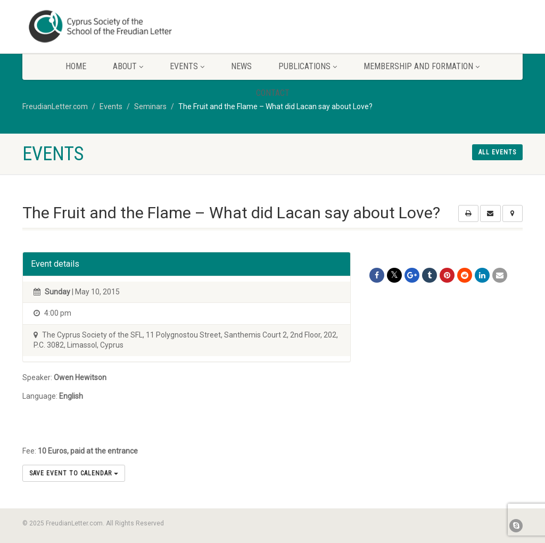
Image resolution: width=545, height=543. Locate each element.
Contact (273, 93)
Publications (307, 66)
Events (187, 66)
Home (75, 66)
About (128, 66)
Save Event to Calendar (73, 473)
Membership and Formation (422, 66)
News (241, 66)
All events (497, 152)
